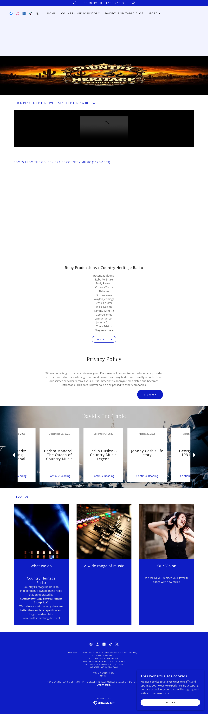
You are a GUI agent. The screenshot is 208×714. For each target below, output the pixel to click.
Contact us (104, 339)
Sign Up (150, 394)
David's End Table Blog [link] (124, 13)
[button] (155, 13)
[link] (11, 13)
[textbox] (89, 394)
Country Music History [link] (80, 13)
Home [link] (51, 13)
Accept (171, 702)
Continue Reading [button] (38, 476)
